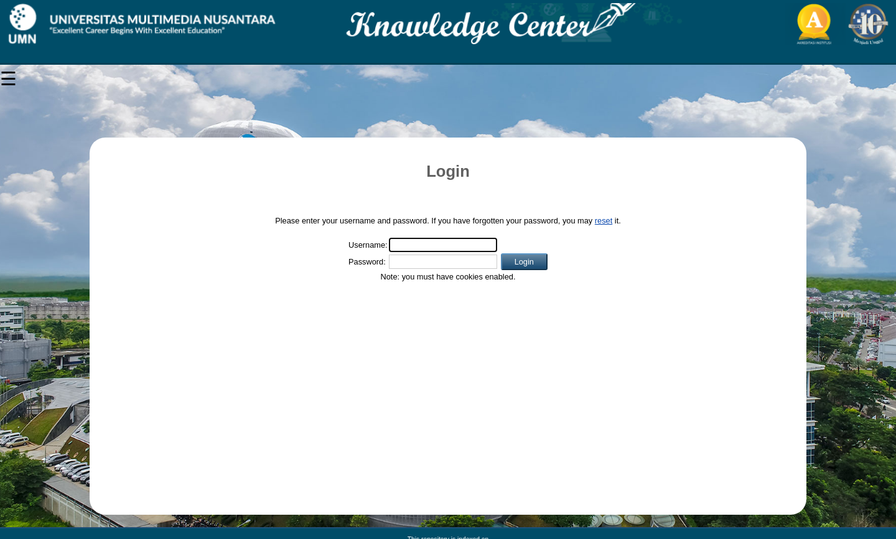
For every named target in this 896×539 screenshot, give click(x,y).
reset (603, 220)
